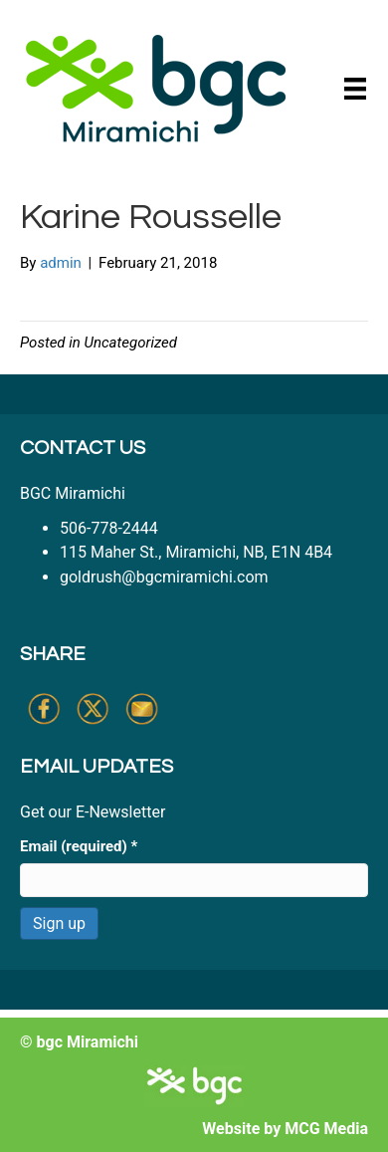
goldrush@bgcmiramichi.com (164, 577)
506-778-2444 (109, 528)
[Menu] (355, 89)
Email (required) (78, 846)
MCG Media (326, 1128)
